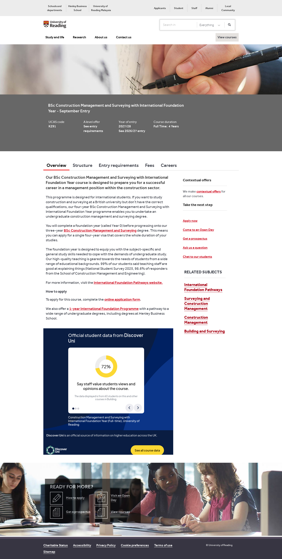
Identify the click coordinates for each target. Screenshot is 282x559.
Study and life (54, 37)
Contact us (123, 37)
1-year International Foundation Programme (104, 308)
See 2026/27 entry (132, 131)
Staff (194, 8)
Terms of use (163, 545)
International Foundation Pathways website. (128, 282)
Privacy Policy (106, 545)
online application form (122, 299)
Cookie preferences (135, 545)
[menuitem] (54, 8)
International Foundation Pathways (203, 287)
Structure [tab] (82, 165)
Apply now (190, 221)
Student (178, 8)
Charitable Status (55, 545)
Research (79, 37)
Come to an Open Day (198, 230)
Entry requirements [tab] (119, 165)
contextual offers (208, 191)
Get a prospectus (195, 238)
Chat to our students (197, 257)
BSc (67, 230)
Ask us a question (195, 248)
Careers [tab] (169, 165)
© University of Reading (219, 545)
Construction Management (196, 320)
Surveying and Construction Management (197, 303)
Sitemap (49, 552)
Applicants (160, 8)
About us (101, 37)
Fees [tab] (149, 165)
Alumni (209, 8)
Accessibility (82, 545)
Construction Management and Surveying (103, 230)
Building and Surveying (204, 331)
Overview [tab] (56, 165)
